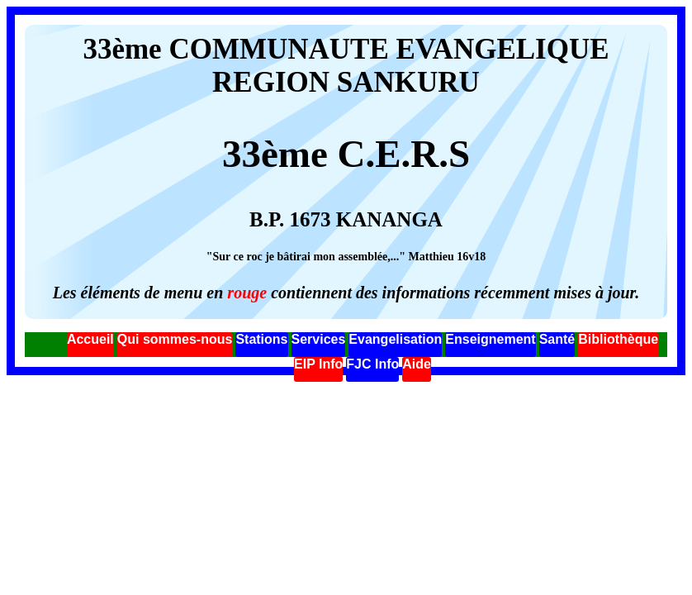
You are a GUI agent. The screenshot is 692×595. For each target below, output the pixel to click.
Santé (557, 339)
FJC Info (372, 364)
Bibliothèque (618, 339)
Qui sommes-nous (175, 339)
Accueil (90, 339)
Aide (416, 364)
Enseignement (490, 339)
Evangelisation (395, 339)
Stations (261, 339)
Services (318, 339)
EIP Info (318, 364)
